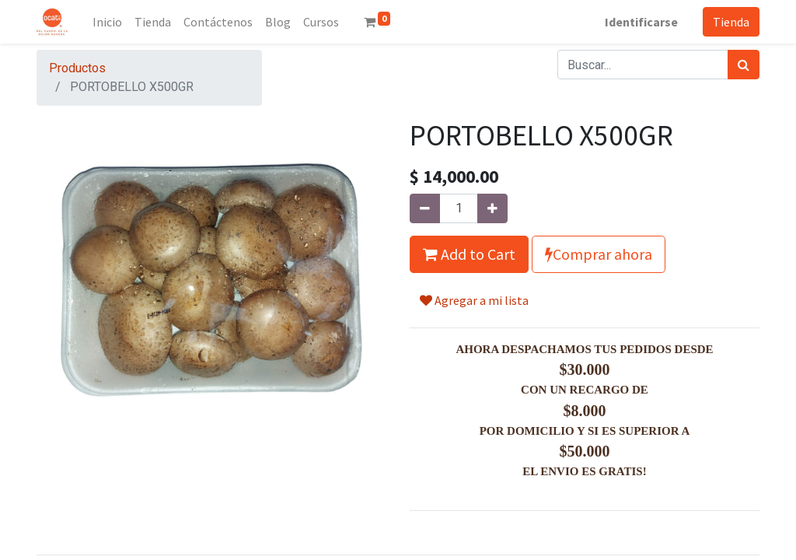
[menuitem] (107, 21)
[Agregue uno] (492, 208)
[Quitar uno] (425, 208)
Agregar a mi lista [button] (474, 300)
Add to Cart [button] (469, 254)
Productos (77, 68)
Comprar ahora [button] (598, 254)
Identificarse (641, 22)
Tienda (731, 22)
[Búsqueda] (743, 64)
